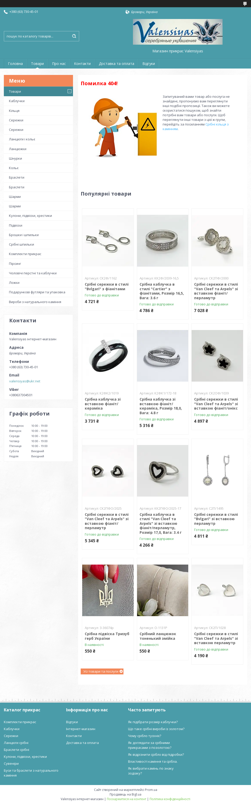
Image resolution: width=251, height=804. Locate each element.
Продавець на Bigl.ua (125, 794)
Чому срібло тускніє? (144, 735)
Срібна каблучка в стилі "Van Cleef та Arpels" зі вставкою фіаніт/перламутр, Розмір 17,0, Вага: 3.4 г (161, 523)
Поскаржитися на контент (126, 799)
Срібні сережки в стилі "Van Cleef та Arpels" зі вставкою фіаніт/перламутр (216, 291)
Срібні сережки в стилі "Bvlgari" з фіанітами (107, 286)
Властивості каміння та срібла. (152, 761)
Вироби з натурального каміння (35, 301)
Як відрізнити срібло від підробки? (156, 754)
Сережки (16, 120)
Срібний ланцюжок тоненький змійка (158, 636)
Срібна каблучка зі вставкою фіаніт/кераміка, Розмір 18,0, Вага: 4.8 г (161, 406)
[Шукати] (74, 36)
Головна (15, 63)
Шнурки (15, 158)
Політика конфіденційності (170, 799)
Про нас (59, 63)
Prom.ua (151, 790)
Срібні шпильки (21, 244)
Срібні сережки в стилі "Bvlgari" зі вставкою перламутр (216, 519)
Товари (37, 63)
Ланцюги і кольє (22, 139)
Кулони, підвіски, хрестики (30, 215)
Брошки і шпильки (24, 235)
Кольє (13, 168)
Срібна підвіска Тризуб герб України (107, 636)
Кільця (14, 110)
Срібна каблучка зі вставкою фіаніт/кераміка (103, 404)
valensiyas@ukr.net (24, 381)
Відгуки (148, 63)
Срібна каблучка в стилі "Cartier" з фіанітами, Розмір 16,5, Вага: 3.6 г (162, 291)
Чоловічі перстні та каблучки (33, 273)
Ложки (14, 282)
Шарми (15, 196)
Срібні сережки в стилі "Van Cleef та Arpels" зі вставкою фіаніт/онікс (216, 404)
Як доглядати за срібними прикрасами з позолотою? (149, 745)
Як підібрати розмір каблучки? (153, 722)
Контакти (82, 63)
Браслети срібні (16, 749)
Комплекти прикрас (25, 253)
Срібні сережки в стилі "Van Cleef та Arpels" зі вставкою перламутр (216, 638)
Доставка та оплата (116, 63)
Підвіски (15, 225)
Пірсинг (15, 263)
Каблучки (17, 101)
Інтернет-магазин (80, 728)
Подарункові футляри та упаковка (37, 292)
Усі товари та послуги (100, 671)
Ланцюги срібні (16, 742)
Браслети (16, 177)
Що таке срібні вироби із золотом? (156, 728)
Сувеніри (11, 763)
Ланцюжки (17, 149)
